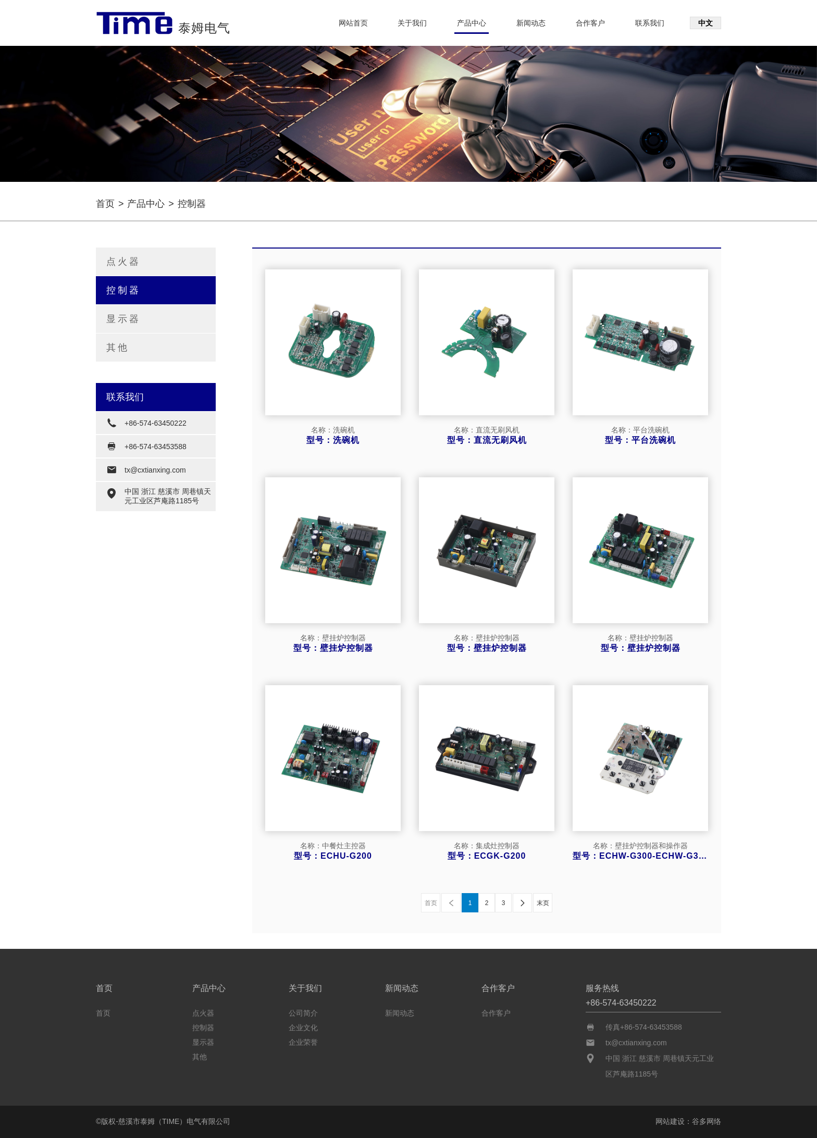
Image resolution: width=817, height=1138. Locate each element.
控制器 (123, 290)
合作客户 (590, 23)
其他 (117, 347)
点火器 (123, 261)
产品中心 (471, 23)
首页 (105, 204)
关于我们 (412, 23)
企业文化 (303, 1025)
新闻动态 (531, 23)
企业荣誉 (303, 1040)
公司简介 (303, 1011)
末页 (543, 903)
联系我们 (649, 23)
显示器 (123, 319)
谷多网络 (706, 1121)
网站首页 (353, 23)
